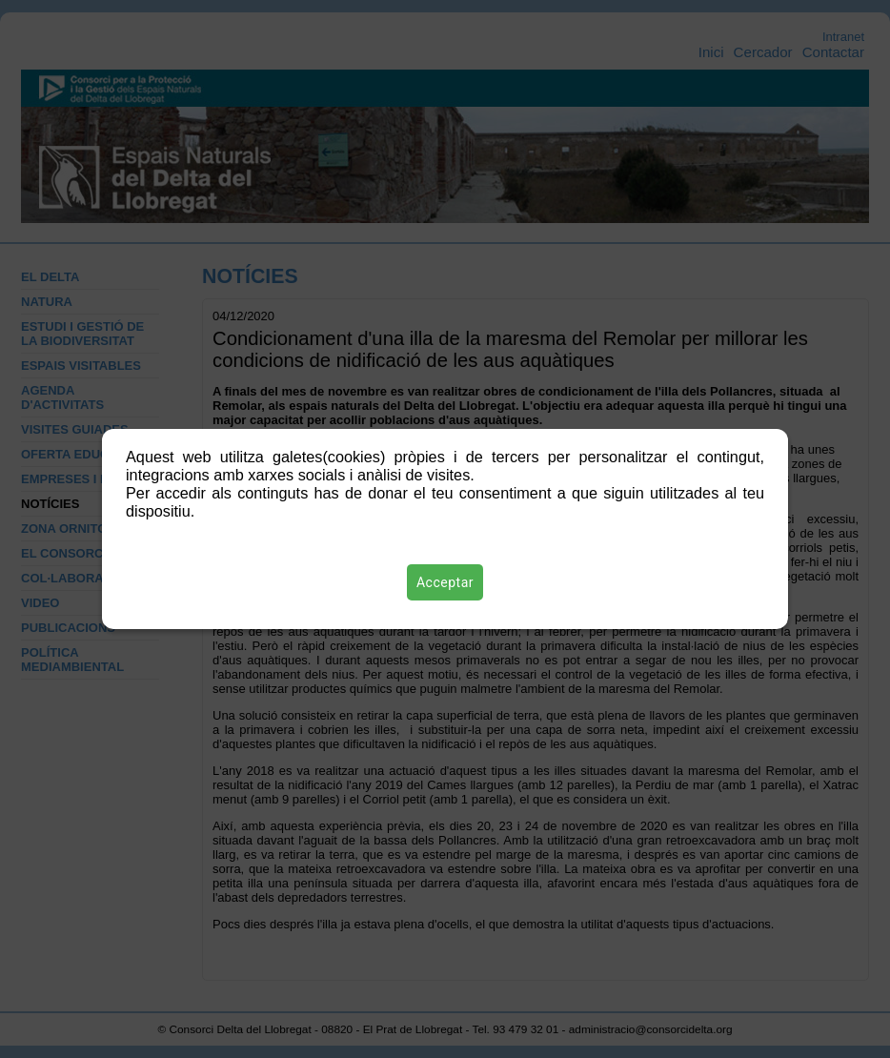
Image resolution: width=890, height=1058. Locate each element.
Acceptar (445, 582)
